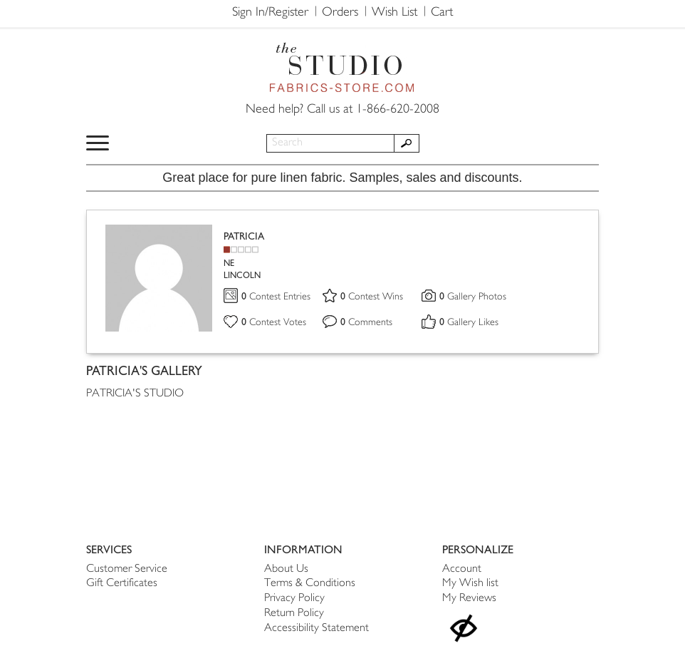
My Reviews (469, 598)
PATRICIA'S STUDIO (135, 394)
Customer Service (126, 569)
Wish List (394, 13)
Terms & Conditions (309, 583)
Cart (442, 13)
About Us (286, 569)
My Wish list (470, 583)
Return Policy (294, 613)
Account (461, 569)
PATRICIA (244, 236)
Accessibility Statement (316, 628)
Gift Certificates (121, 583)
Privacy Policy (294, 598)
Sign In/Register (270, 13)
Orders (340, 13)
